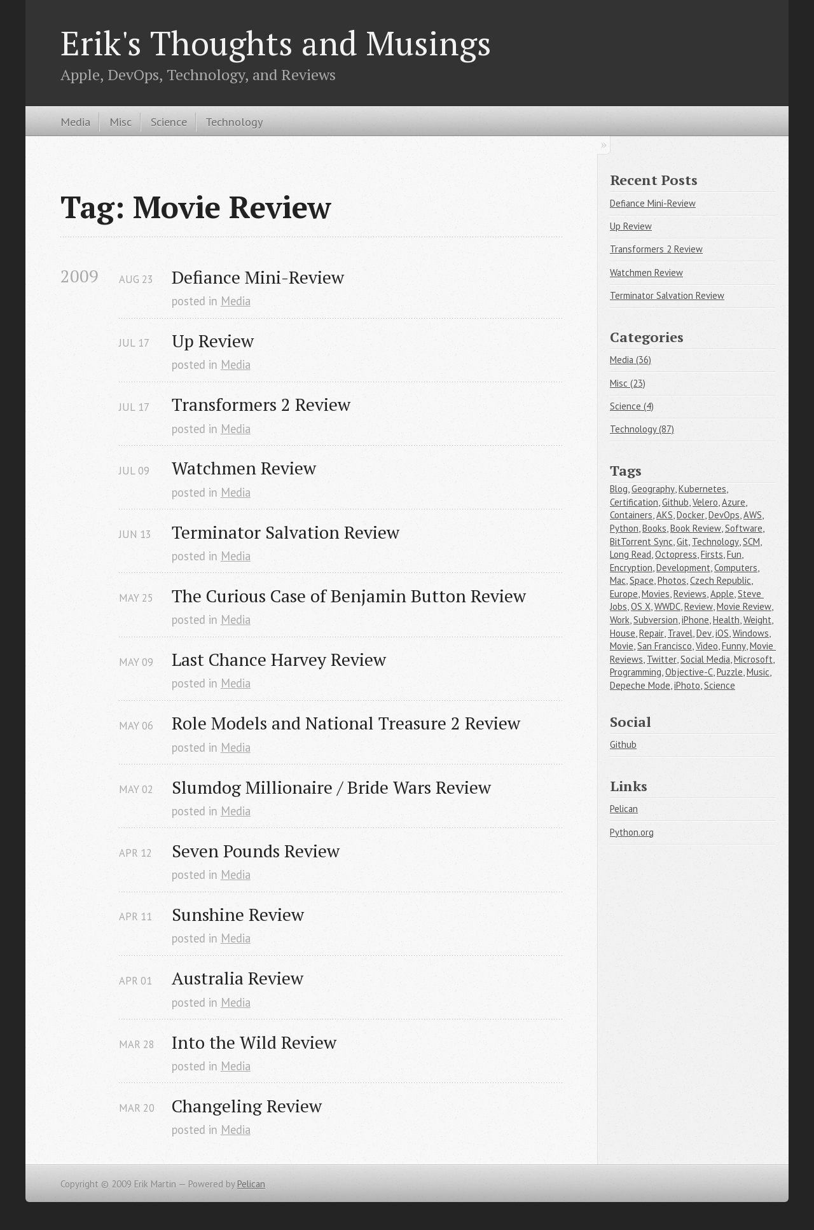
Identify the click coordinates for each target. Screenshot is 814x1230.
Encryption (631, 568)
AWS (752, 515)
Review (698, 606)
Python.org (632, 832)
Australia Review (237, 977)
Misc (120, 121)
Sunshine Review (238, 914)
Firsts (712, 554)
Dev (704, 633)
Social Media (705, 659)
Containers (631, 515)
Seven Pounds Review (256, 850)
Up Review (213, 340)
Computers (735, 568)
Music (758, 672)
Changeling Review (247, 1105)
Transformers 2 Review (261, 404)
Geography (653, 489)
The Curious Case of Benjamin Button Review (349, 595)
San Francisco (664, 646)
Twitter (662, 659)
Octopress (676, 554)
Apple (722, 594)
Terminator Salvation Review (285, 532)
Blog (619, 489)
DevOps (724, 515)
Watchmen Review (244, 467)
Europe (624, 594)
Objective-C (689, 672)
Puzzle (730, 672)
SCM (751, 542)
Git (682, 542)
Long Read (630, 554)
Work (620, 620)
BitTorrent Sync (641, 542)
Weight (757, 620)
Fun (734, 554)
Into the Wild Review (254, 1042)
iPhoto (687, 685)
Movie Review (744, 606)
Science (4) (632, 406)
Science (169, 121)
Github (675, 502)
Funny (734, 646)
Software (743, 528)
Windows (751, 633)
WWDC (667, 606)
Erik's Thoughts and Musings (276, 42)
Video (707, 646)
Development (683, 568)
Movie (621, 646)
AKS (664, 515)
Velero (705, 502)
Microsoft (753, 659)
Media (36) (630, 360)
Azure (733, 502)
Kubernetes (702, 489)
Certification (634, 502)
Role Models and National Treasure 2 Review (346, 722)
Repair (651, 633)
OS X (641, 606)
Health (726, 620)
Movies (656, 594)
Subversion (655, 620)
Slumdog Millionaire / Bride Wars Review (331, 787)
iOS (722, 633)
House (622, 633)
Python (624, 528)
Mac (618, 580)
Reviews (690, 594)
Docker (691, 515)
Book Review (695, 528)
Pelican (624, 809)
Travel (680, 633)
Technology (234, 121)
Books (654, 528)
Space (642, 580)
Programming (635, 672)
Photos (672, 580)
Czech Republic (720, 580)
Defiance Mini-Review (258, 276)
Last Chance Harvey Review (279, 659)
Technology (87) (642, 429)
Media (75, 121)
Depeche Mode (640, 685)
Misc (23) (627, 383)
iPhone (695, 620)
